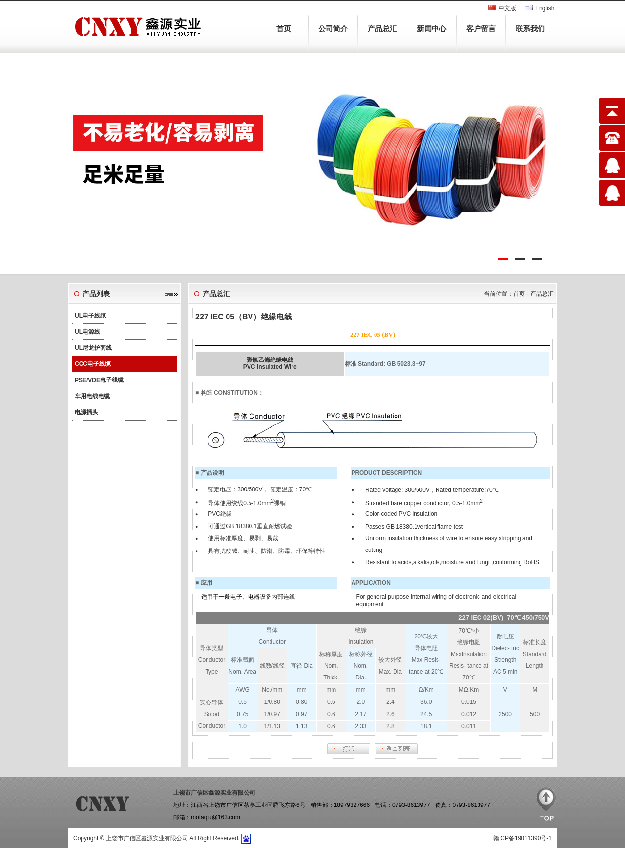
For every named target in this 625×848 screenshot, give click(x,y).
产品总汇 (382, 28)
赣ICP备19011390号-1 (522, 838)
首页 (283, 28)
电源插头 (86, 412)
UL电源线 (87, 331)
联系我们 (530, 28)
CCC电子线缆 (93, 363)
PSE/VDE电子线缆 (99, 380)
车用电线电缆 (92, 396)
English (544, 8)
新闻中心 (431, 28)
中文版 (507, 8)
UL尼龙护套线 (93, 347)
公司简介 (333, 28)
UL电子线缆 (90, 315)
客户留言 (481, 28)
